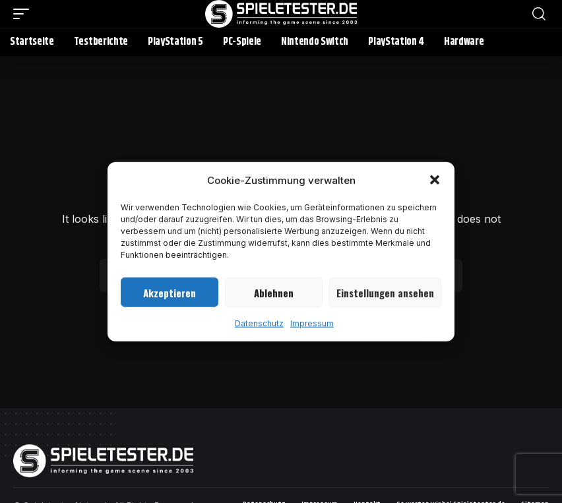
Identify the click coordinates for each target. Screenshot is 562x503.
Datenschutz (259, 323)
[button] (434, 180)
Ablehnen (274, 292)
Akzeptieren (169, 292)
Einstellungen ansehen (385, 292)
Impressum (312, 323)
